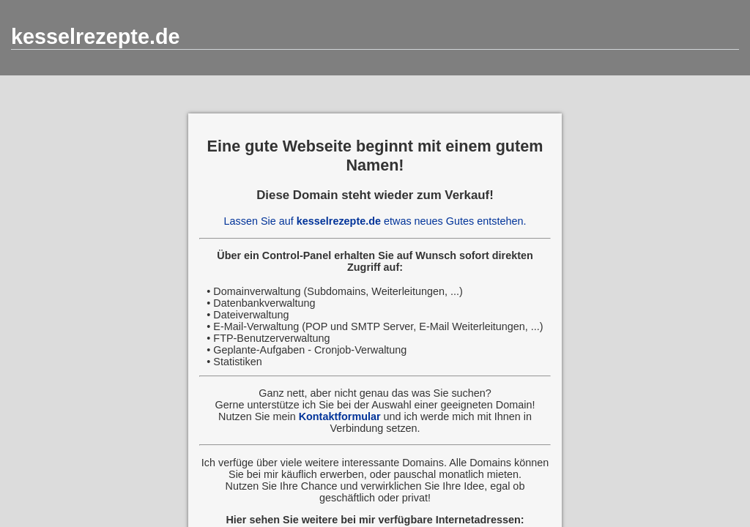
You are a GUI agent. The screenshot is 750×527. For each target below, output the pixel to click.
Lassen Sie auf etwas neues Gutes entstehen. (375, 221)
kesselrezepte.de (95, 36)
